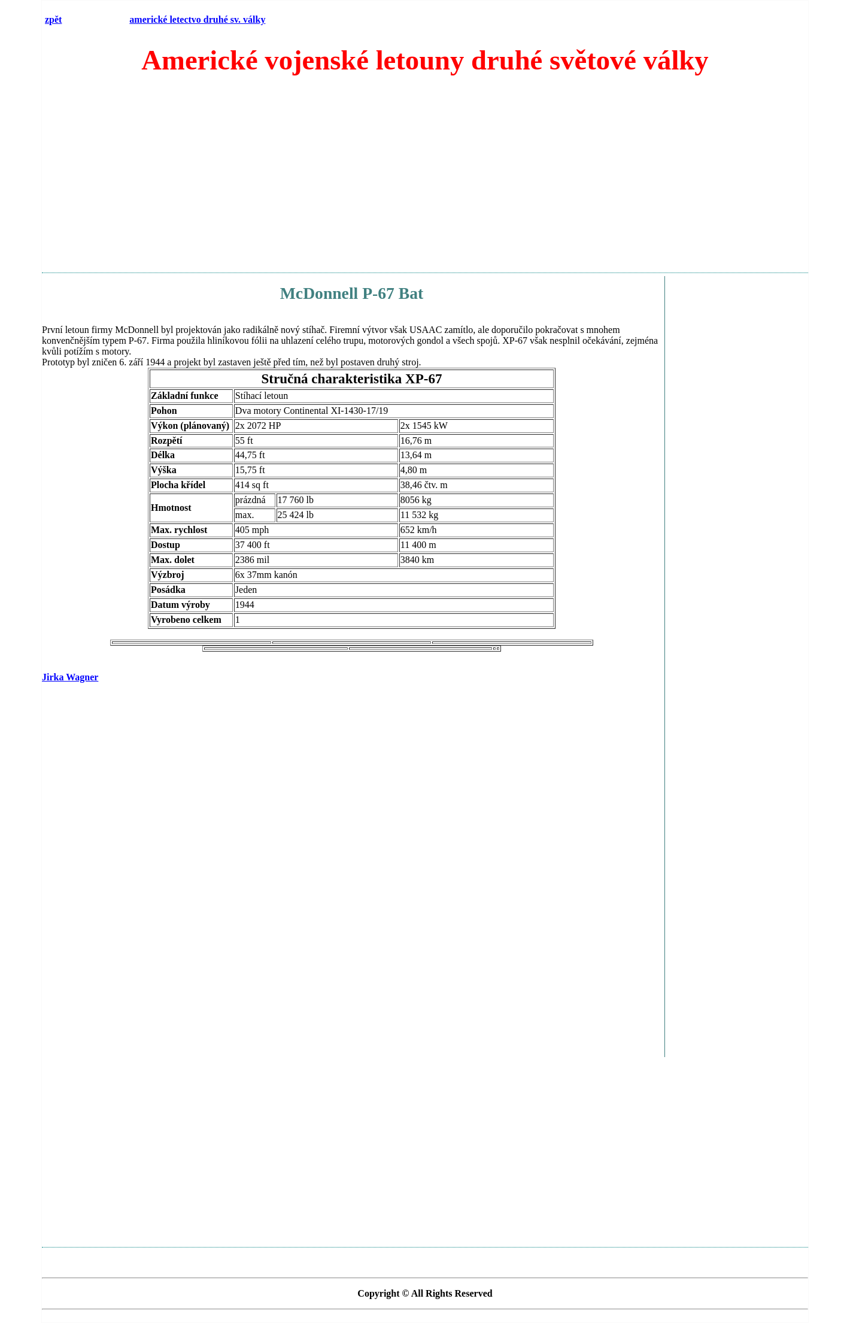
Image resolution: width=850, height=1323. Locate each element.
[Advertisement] (425, 179)
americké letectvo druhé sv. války (197, 19)
